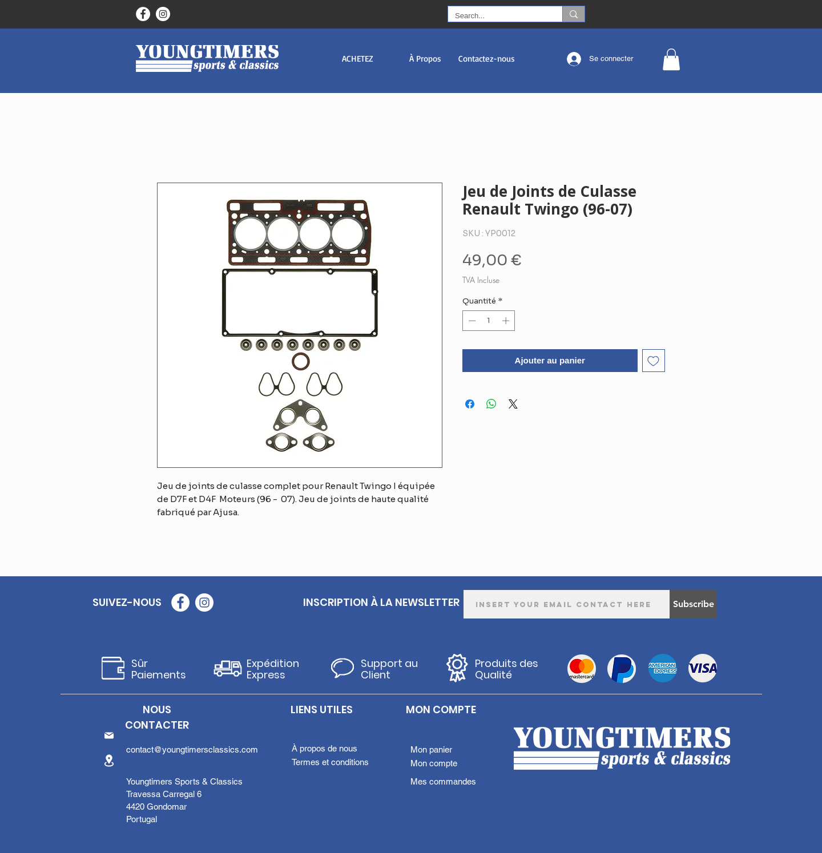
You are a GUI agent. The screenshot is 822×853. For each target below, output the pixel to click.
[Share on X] (513, 404)
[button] (358, 58)
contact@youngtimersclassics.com (192, 749)
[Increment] (507, 320)
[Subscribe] (693, 604)
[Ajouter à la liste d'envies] (654, 361)
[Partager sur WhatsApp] (491, 404)
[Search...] (496, 16)
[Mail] (109, 735)
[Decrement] (471, 320)
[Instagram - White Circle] (163, 14)
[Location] (109, 760)
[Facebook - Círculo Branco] (143, 14)
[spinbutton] (489, 320)
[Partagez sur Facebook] (470, 404)
